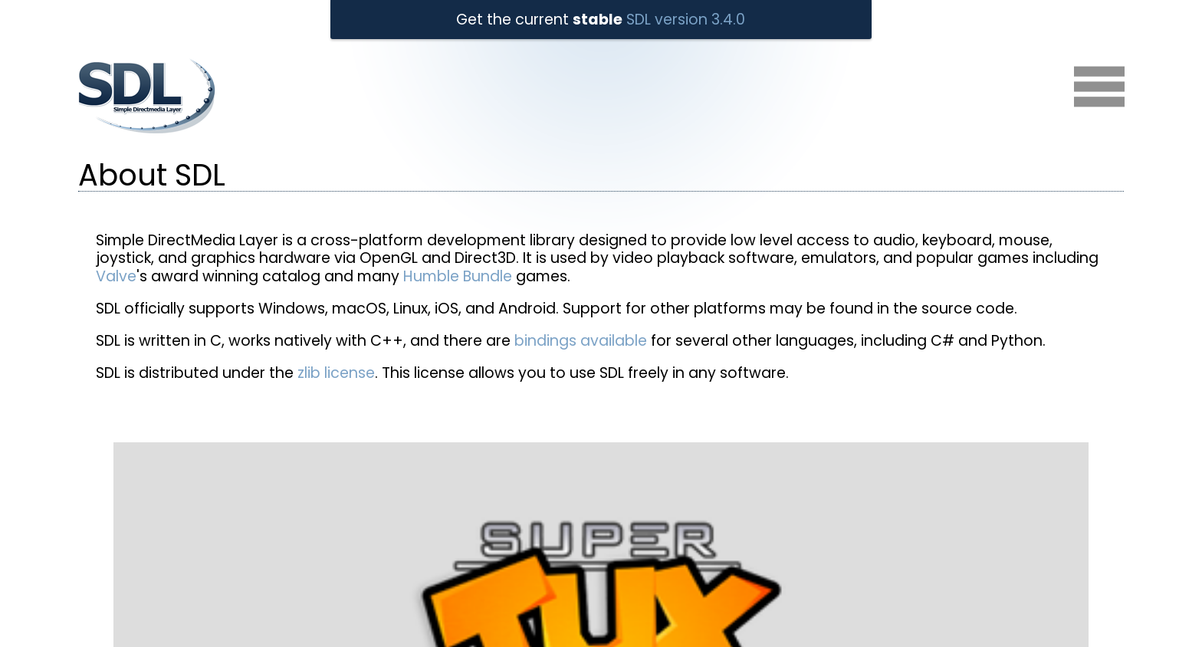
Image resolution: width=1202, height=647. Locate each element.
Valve (116, 276)
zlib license (336, 373)
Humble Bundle (457, 276)
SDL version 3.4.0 (685, 19)
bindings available (580, 340)
